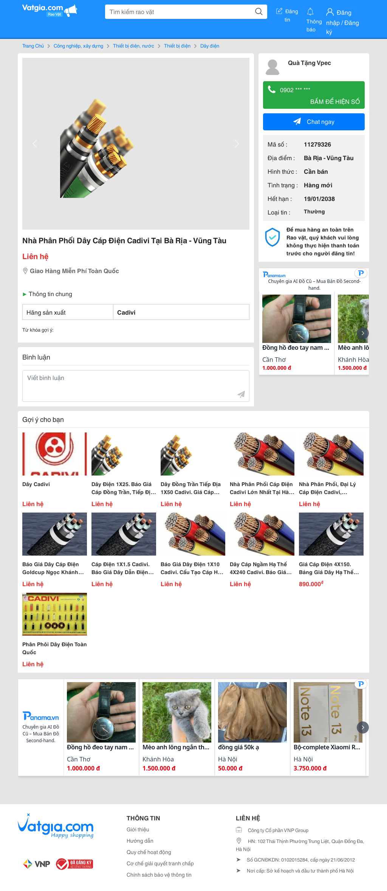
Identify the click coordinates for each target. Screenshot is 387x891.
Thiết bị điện (177, 45)
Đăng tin (287, 12)
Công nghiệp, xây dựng (78, 45)
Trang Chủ (33, 45)
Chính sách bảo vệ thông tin (159, 874)
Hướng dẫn (140, 840)
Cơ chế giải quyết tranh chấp (160, 863)
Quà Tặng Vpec (309, 62)
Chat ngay (313, 121)
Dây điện (209, 45)
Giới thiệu (138, 829)
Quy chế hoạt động (149, 851)
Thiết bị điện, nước (133, 45)
